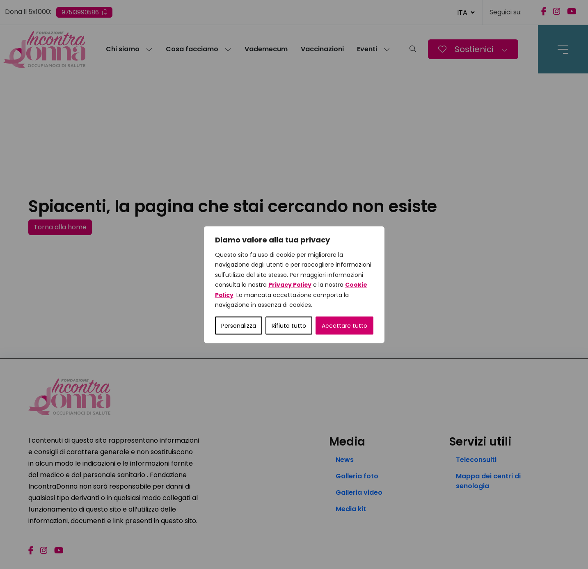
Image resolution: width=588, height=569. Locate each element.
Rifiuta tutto (289, 325)
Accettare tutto (344, 325)
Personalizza (238, 325)
